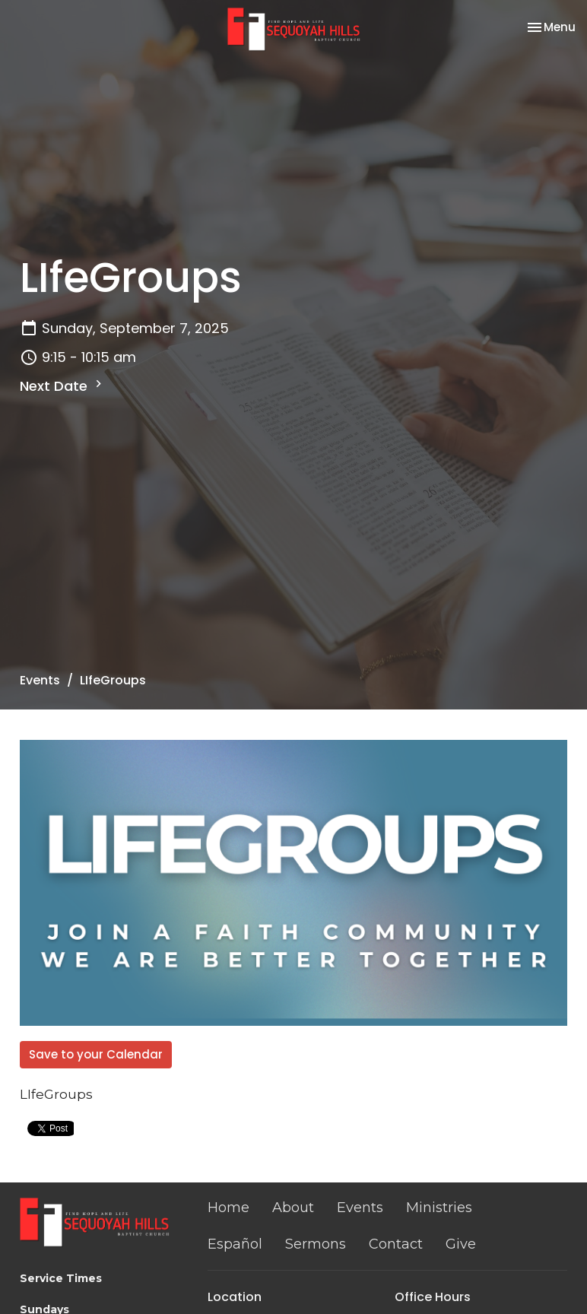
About (293, 1207)
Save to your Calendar (96, 1054)
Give (461, 1244)
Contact (396, 1244)
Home (228, 1207)
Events (40, 680)
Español (235, 1244)
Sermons (315, 1244)
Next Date (63, 385)
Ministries (439, 1207)
